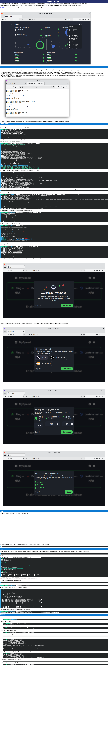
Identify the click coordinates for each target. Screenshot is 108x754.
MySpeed (2, 7)
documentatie (37, 125)
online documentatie (39, 247)
